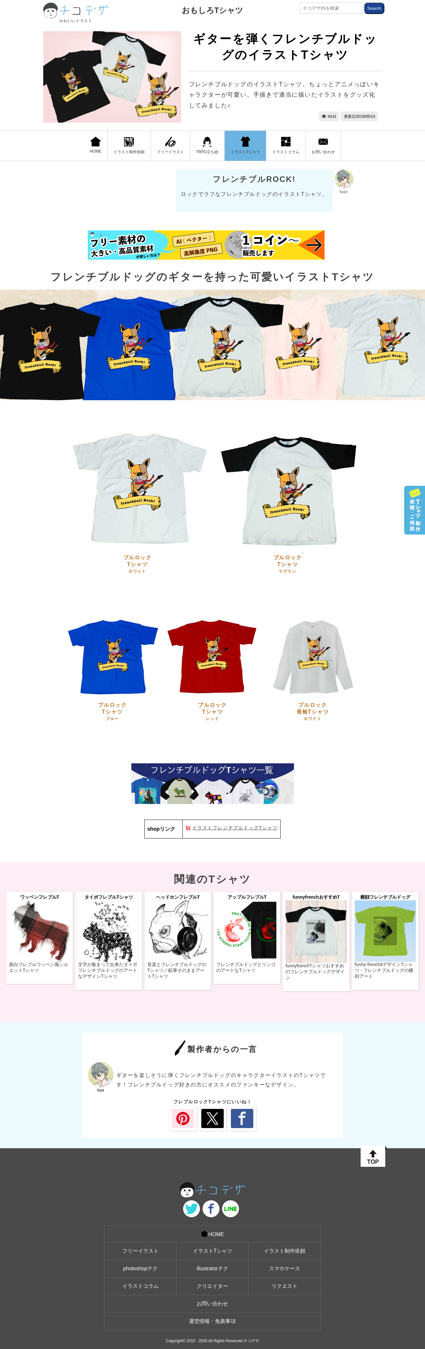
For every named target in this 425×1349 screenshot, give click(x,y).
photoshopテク (140, 1268)
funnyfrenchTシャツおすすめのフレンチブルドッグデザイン (315, 971)
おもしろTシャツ (213, 10)
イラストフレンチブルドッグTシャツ (235, 827)
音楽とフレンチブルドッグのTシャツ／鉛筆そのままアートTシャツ (176, 970)
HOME (95, 145)
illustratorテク (212, 1268)
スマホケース (284, 1268)
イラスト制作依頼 (129, 145)
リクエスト (285, 1286)
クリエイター (212, 1286)
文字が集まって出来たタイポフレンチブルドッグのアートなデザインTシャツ (107, 970)
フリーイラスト (170, 145)
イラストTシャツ (245, 145)
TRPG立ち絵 (207, 145)
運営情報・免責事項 (212, 1321)
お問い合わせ (323, 145)
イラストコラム (285, 145)
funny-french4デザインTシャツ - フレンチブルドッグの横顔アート (384, 970)
